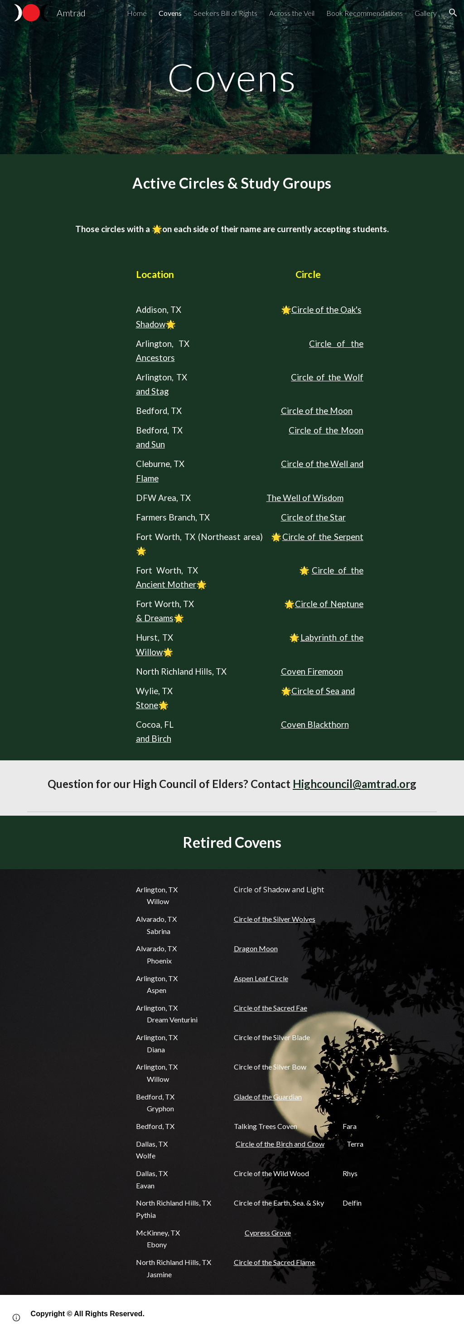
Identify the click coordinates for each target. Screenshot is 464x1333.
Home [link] (137, 13)
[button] (453, 13)
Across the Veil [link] (291, 13)
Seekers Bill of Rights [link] (225, 13)
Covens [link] (170, 13)
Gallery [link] (426, 13)
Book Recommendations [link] (364, 13)
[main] (232, 77)
